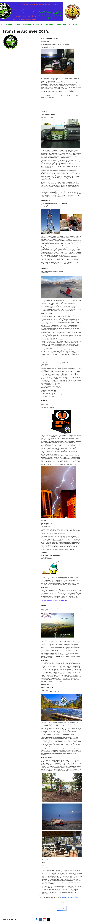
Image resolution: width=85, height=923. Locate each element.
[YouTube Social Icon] (44, 919)
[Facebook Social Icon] (40, 919)
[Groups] (48, 919)
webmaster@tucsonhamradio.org (70, 897)
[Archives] (61, 902)
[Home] (62, 908)
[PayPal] (36, 919)
